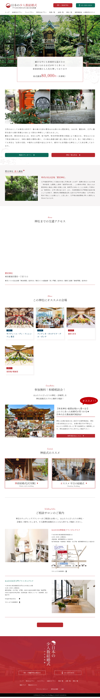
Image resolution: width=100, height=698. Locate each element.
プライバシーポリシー (42, 690)
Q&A (62, 690)
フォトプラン (29, 12)
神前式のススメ (90, 12)
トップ (7, 12)
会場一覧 (61, 12)
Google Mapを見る (10, 600)
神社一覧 (69, 12)
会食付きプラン (17, 12)
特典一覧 (52, 12)
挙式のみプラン (41, 12)
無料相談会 (78, 12)
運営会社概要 (54, 690)
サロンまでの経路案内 (58, 572)
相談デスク (23, 686)
